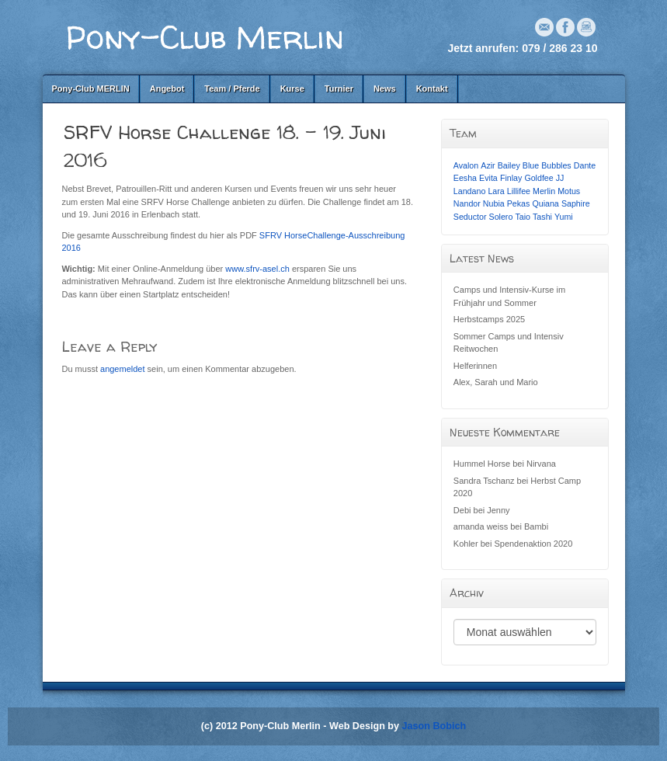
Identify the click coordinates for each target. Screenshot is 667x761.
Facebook (565, 27)
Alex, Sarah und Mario (495, 382)
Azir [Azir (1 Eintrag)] (488, 165)
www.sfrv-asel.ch (257, 268)
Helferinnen (475, 365)
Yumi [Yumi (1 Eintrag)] (563, 216)
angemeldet (122, 369)
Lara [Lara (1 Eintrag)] (496, 191)
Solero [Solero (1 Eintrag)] (501, 216)
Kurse (292, 88)
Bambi (536, 526)
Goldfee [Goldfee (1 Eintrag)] (538, 177)
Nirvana (541, 463)
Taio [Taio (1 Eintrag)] (522, 216)
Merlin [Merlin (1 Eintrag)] (544, 191)
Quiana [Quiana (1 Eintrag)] (545, 203)
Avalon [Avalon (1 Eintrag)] (465, 165)
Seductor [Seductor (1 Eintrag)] (470, 216)
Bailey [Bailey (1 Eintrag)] (509, 165)
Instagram (586, 27)
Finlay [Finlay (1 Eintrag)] (511, 177)
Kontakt (432, 88)
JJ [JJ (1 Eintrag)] (560, 177)
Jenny (498, 510)
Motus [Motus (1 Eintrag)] (569, 191)
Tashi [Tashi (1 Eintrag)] (542, 216)
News (384, 88)
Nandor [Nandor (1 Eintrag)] (467, 203)
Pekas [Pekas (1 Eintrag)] (518, 203)
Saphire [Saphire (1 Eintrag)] (575, 203)
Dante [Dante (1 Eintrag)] (585, 165)
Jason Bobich (434, 726)
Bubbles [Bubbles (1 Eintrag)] (556, 165)
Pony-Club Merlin (205, 37)
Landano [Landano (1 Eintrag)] (469, 191)
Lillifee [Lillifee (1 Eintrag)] (518, 191)
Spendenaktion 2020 (533, 543)
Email (544, 27)
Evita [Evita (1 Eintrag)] (488, 177)
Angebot (167, 88)
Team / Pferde (231, 88)
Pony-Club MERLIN (91, 88)
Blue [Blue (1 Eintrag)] (531, 165)
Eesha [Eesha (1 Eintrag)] (465, 177)
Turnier (339, 88)
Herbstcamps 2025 (489, 319)
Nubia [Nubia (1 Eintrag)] (494, 203)
